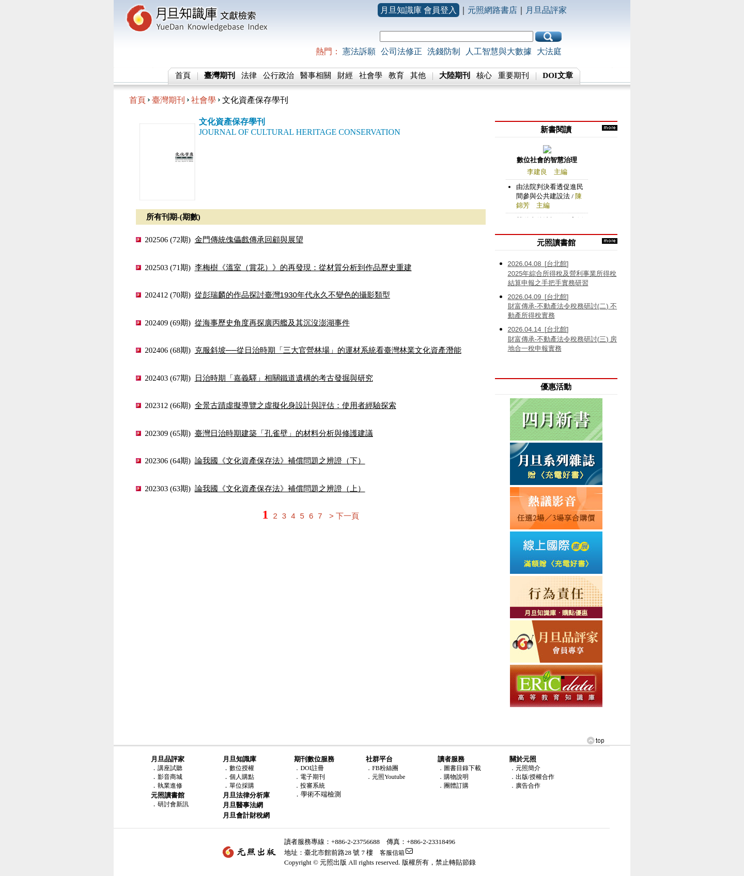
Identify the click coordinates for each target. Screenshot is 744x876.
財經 (345, 75)
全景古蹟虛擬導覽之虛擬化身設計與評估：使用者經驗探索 (295, 405)
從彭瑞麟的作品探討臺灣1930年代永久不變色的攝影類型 (292, 294)
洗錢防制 (443, 51)
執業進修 (170, 785)
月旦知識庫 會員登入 (418, 10)
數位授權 (241, 768)
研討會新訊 (173, 804)
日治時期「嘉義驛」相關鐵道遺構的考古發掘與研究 (284, 377)
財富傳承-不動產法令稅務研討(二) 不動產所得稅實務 (562, 306)
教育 (396, 75)
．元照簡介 (524, 768)
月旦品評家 (546, 10)
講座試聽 (170, 768)
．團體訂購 (453, 785)
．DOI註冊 (308, 768)
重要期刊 (513, 75)
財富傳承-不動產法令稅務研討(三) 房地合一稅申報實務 (562, 338)
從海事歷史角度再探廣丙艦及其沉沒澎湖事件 (272, 322)
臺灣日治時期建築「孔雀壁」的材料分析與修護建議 (284, 433)
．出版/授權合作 (531, 776)
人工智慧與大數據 (499, 51)
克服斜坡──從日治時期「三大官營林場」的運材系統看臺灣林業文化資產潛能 (328, 350)
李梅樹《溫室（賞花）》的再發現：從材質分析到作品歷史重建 (303, 267)
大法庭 (549, 51)
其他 (418, 75)
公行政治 (278, 75)
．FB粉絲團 (382, 768)
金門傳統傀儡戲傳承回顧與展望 (249, 239)
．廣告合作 (524, 785)
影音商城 (170, 776)
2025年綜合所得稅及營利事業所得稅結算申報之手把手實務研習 (562, 273)
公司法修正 (401, 51)
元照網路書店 (492, 10)
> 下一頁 (344, 515)
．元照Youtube (385, 776)
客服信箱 (392, 852)
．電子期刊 (309, 776)
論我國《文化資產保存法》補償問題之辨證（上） (280, 488)
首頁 (183, 75)
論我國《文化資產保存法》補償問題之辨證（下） (280, 460)
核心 (484, 75)
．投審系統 (309, 785)
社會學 (370, 75)
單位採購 (241, 785)
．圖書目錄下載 (459, 768)
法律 (249, 75)
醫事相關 (315, 75)
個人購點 (241, 776)
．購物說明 (453, 776)
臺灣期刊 (168, 100)
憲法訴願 (359, 51)
